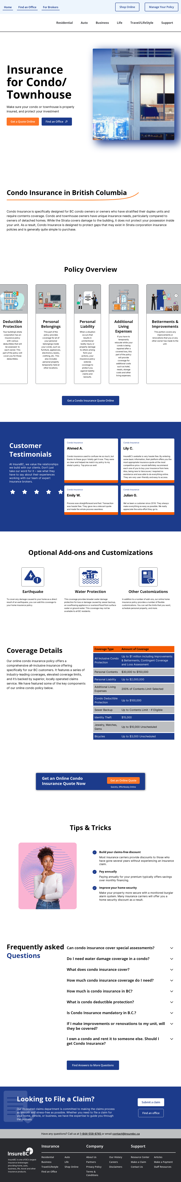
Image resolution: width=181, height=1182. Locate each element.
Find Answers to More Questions (93, 1065)
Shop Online (127, 7)
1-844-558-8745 (91, 1133)
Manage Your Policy (161, 7)
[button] (64, 22)
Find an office (151, 1113)
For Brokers (50, 7)
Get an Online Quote (123, 780)
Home (8, 7)
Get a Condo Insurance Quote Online (90, 400)
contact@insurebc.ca (126, 1133)
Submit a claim (151, 1102)
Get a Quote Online (23, 121)
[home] (17, 23)
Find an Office (27, 7)
